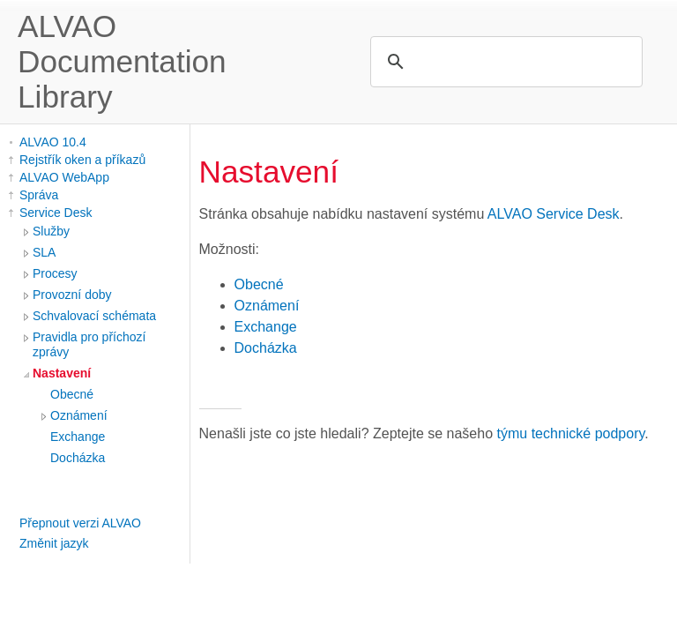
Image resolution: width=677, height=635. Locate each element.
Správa (38, 195)
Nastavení (62, 373)
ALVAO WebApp (64, 177)
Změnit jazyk (54, 543)
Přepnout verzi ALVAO (80, 523)
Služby (51, 231)
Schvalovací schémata (94, 316)
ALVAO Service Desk (553, 213)
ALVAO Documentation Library (122, 61)
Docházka (77, 458)
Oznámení (79, 415)
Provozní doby (72, 295)
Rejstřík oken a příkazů (82, 160)
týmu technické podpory (571, 433)
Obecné (71, 394)
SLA (44, 252)
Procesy (55, 273)
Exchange (77, 437)
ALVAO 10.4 (52, 142)
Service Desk (55, 212)
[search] (503, 61)
